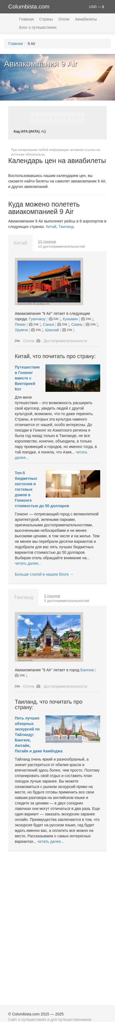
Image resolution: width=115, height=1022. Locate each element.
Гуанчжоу (37, 319)
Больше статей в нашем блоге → (44, 574)
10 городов (47, 241)
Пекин (20, 324)
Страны (46, 19)
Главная (26, 19)
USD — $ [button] (96, 7)
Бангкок (87, 670)
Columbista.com (29, 6)
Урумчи (21, 330)
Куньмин (70, 319)
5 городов (52, 596)
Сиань (76, 324)
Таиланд (65, 226)
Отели (63, 19)
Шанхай (52, 330)
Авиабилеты (86, 19)
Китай (51, 226)
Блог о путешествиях (38, 27)
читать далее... (28, 563)
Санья (48, 324)
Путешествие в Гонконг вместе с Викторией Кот (27, 378)
